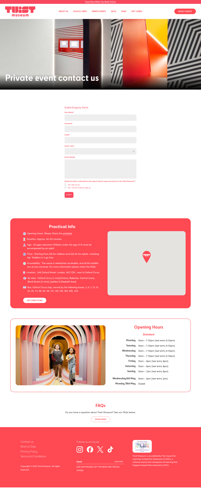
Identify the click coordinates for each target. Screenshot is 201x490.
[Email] (95, 461)
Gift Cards (136, 11)
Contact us (27, 441)
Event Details (70, 157)
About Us (63, 11)
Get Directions (34, 300)
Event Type (69, 146)
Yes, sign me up (74, 185)
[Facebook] (90, 449)
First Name (69, 112)
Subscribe (118, 461)
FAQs (123, 11)
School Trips (80, 11)
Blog (113, 11)
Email (67, 135)
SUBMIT (69, 195)
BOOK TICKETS (185, 11)
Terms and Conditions (33, 456)
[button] (146, 257)
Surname (68, 123)
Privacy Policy (29, 451)
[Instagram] (80, 449)
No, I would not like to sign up (79, 188)
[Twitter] (100, 449)
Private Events (99, 11)
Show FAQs (100, 419)
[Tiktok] (110, 449)
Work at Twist (28, 446)
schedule (67, 233)
